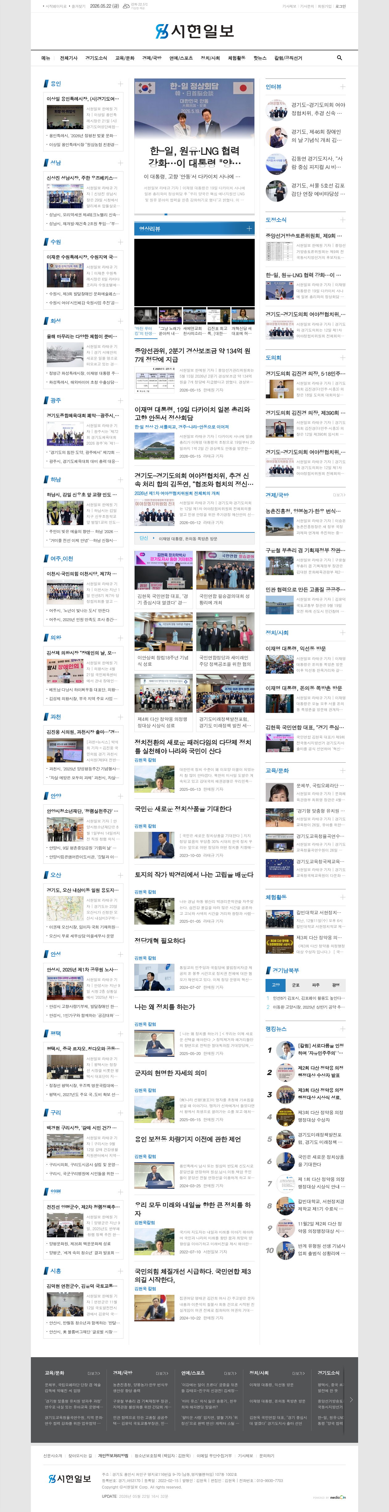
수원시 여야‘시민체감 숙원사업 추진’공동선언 (84, 303)
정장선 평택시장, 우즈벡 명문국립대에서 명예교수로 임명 (84, 1085)
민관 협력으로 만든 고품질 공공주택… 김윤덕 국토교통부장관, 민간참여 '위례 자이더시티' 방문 (142, 1420)
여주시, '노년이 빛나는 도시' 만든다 (79, 610)
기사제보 (289, 6)
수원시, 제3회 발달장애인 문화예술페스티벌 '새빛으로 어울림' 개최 (84, 294)
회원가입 (325, 6)
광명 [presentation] (335, 985)
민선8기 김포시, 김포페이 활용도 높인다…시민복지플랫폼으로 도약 (309, 998)
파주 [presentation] (315, 985)
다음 (351, 1399)
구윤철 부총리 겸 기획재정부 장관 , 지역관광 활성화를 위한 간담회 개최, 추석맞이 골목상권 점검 (141, 1404)
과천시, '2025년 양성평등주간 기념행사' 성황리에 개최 (84, 769)
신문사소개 (52, 1456)
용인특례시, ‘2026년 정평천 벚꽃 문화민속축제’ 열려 (84, 135)
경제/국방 (151, 58)
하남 (55, 479)
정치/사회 (210, 58)
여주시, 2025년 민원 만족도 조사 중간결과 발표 (84, 619)
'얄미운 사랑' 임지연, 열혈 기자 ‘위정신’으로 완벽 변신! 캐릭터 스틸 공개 (210, 1420)
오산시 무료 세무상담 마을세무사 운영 (81, 936)
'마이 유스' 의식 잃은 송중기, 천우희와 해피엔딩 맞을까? (209, 1403)
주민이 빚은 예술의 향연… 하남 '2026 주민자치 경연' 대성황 (84, 531)
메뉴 (45, 58)
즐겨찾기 (79, 6)
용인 (55, 83)
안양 (55, 796)
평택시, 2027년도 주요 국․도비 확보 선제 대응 (84, 1094)
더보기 (94, 1373)
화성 (55, 321)
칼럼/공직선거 (288, 58)
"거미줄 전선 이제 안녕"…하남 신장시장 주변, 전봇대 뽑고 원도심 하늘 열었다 (84, 540)
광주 (55, 400)
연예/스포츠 (181, 58)
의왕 (55, 638)
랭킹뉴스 (276, 1029)
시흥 (55, 1271)
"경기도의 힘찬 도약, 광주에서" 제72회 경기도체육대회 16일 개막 (84, 452)
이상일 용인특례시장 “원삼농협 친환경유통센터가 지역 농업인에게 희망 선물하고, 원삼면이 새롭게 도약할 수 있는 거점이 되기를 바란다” (84, 144)
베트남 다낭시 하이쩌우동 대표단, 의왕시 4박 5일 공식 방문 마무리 (84, 689)
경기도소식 (96, 58)
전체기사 (68, 58)
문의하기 (266, 1456)
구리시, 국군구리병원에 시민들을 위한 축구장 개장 (84, 1173)
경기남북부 (286, 970)
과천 (55, 717)
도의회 (273, 358)
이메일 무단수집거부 (214, 1456)
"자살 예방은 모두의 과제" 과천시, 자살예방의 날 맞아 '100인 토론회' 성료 (84, 778)
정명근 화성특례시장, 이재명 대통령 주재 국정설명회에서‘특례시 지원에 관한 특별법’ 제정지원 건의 (84, 373)
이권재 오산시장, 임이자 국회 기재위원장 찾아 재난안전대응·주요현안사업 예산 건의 (84, 927)
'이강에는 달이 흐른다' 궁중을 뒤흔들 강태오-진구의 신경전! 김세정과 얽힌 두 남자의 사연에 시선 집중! (209, 1388)
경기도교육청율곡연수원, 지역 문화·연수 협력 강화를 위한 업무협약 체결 (74, 1420)
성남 (55, 163)
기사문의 (307, 6)
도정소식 (276, 220)
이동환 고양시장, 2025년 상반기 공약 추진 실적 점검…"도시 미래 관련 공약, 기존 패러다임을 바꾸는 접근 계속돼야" (309, 1007)
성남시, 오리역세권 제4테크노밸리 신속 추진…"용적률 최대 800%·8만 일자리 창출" (84, 215)
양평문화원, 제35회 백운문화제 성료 (80, 1244)
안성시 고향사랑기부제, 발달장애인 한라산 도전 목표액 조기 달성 (84, 1006)
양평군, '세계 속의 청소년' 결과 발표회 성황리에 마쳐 (84, 1253)
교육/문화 (124, 58)
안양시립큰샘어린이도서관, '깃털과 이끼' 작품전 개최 (84, 857)
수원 (55, 242)
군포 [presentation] (295, 985)
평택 (55, 1033)
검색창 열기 (339, 58)
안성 (55, 954)
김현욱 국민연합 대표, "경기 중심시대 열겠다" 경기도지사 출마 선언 (278, 1420)
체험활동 (236, 58)
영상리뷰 (149, 229)
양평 (55, 1192)
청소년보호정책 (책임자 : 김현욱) (162, 1456)
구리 (55, 1112)
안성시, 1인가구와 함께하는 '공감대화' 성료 (84, 1015)
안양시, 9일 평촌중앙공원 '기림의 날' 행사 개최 (84, 848)
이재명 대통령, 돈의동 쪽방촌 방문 (277, 1401)
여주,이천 (61, 558)
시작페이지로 (56, 6)
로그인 (340, 6)
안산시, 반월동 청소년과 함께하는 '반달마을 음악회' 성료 (84, 1323)
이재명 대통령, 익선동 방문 (182, 537)
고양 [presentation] (275, 985)
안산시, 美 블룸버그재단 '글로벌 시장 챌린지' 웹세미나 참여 (84, 1332)
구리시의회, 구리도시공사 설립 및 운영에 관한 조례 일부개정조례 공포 (84, 1164)
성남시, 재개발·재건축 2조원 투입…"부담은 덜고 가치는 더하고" (84, 224)
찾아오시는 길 (80, 1456)
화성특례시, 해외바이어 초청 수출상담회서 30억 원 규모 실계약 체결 (84, 382)
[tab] (276, 985)
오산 (55, 875)
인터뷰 (273, 87)
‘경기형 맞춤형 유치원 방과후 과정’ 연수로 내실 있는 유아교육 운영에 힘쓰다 (73, 1404)
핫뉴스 (259, 58)
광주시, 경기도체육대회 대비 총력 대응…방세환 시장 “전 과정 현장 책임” (84, 461)
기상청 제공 (138, 8)
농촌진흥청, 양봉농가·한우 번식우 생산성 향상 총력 (140, 1387)
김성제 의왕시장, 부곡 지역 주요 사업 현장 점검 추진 (84, 698)
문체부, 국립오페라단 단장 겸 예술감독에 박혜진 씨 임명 (73, 1387)
